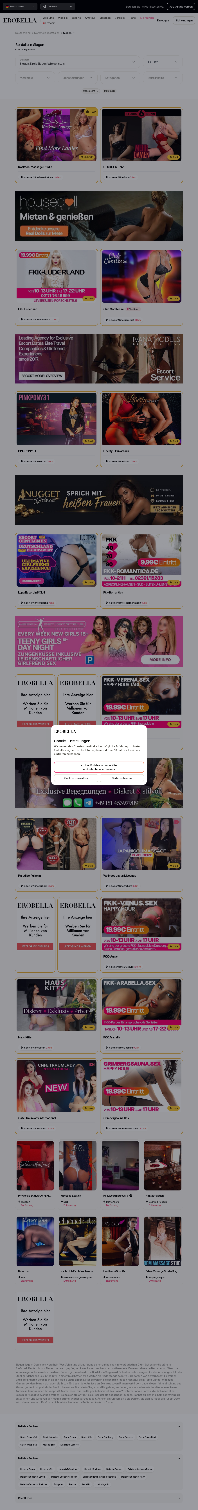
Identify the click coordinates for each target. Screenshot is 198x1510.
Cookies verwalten (76, 778)
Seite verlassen (122, 778)
